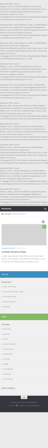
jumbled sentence (8, 248)
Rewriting (7, 307)
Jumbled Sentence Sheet (14, 251)
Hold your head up (10, 302)
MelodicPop (6, 208)
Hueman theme (34, 405)
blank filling (7, 329)
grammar (7, 334)
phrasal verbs (8, 354)
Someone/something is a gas (13, 292)
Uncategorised (8, 369)
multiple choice (9, 349)
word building (8, 379)
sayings (6, 364)
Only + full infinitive (10, 287)
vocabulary (7, 374)
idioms (6, 339)
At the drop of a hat (10, 297)
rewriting (7, 359)
